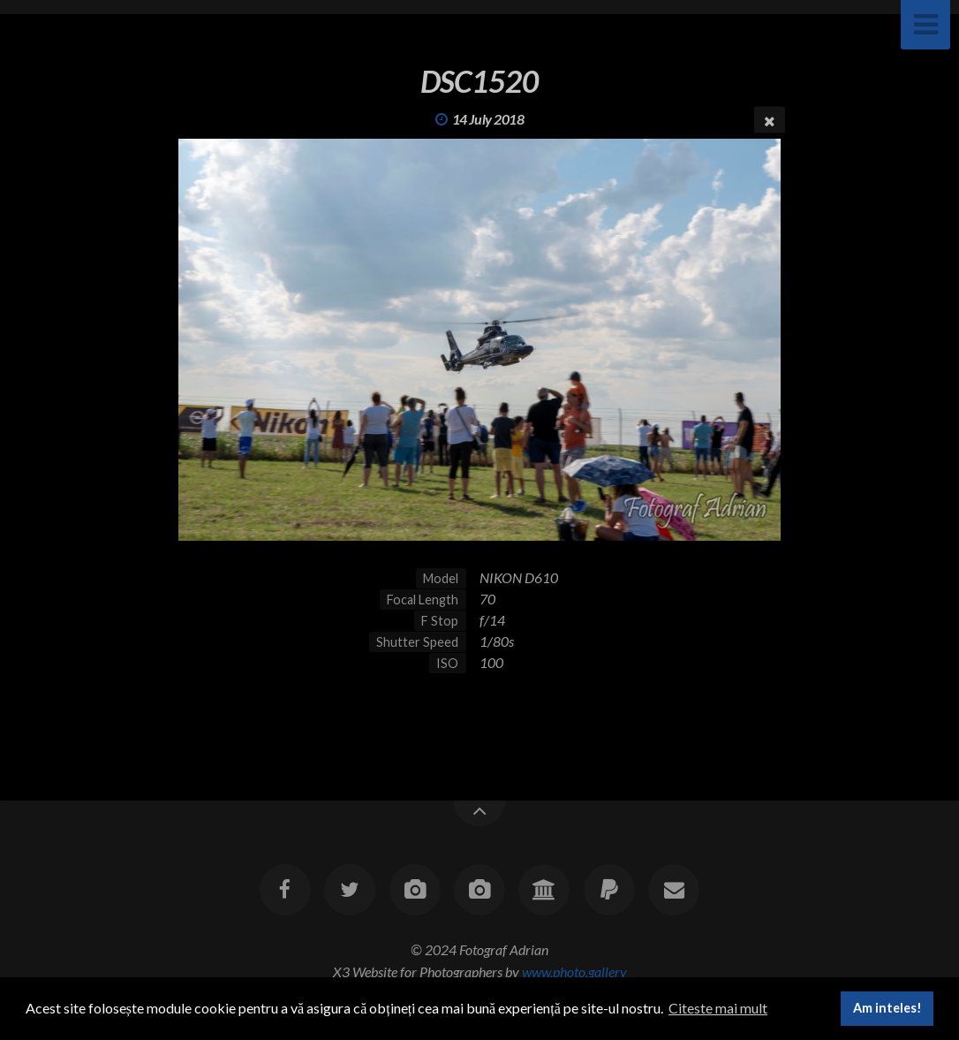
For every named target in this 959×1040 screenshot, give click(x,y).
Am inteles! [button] (887, 1007)
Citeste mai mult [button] (717, 1007)
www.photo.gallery (574, 971)
